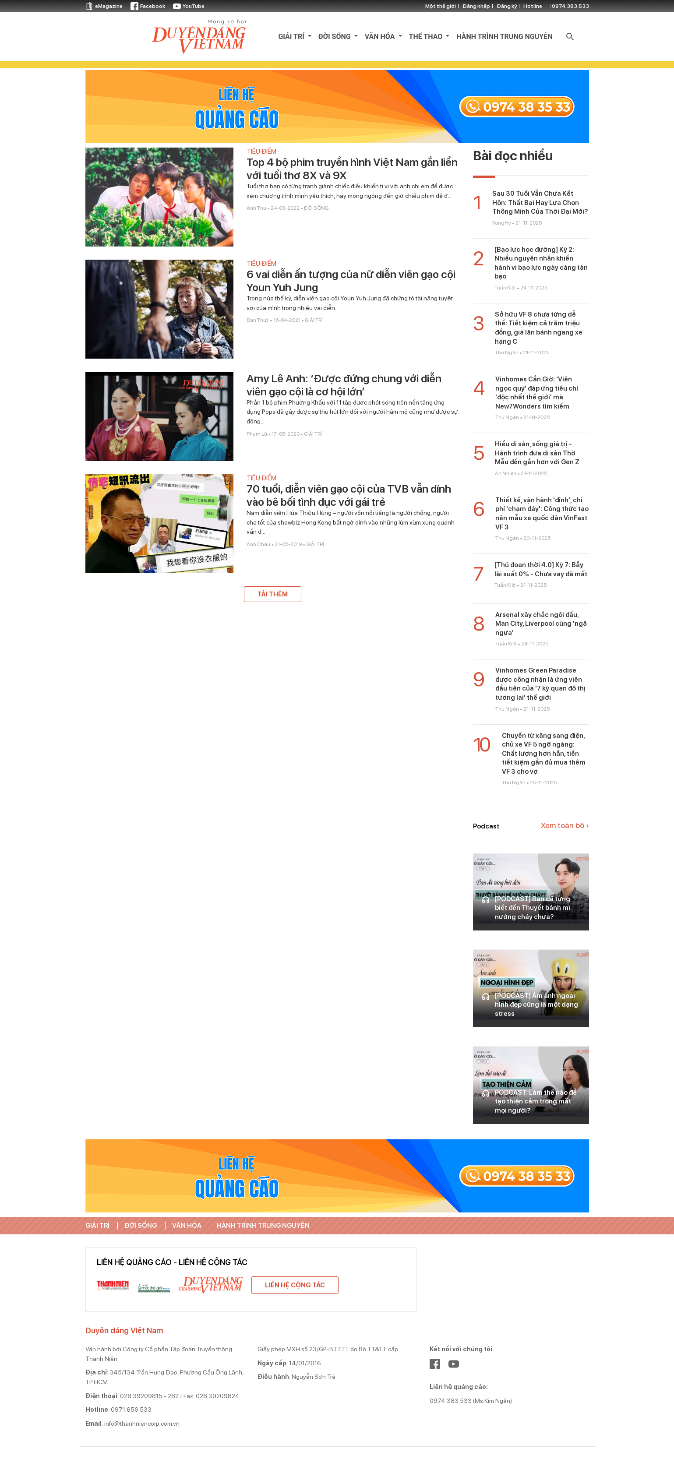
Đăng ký (507, 6)
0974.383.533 (570, 6)
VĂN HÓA (381, 36)
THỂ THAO (427, 36)
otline (556, 6)
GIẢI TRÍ (292, 36)
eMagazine (104, 6)
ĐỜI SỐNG (335, 36)
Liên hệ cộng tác (295, 1285)
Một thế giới (440, 6)
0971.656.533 (131, 1409)
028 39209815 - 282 (149, 1395)
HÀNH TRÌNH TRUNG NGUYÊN (504, 36)
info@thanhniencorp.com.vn (142, 1423)
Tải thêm (273, 594)
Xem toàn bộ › (565, 825)
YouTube (189, 6)
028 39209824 (218, 1395)
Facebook (148, 6)
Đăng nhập (476, 6)
